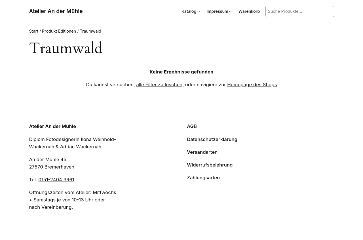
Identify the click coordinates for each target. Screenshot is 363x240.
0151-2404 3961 (56, 179)
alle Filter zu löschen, (160, 84)
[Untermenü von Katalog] (198, 11)
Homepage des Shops (252, 84)
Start (33, 31)
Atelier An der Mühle (56, 11)
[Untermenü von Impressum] (230, 11)
